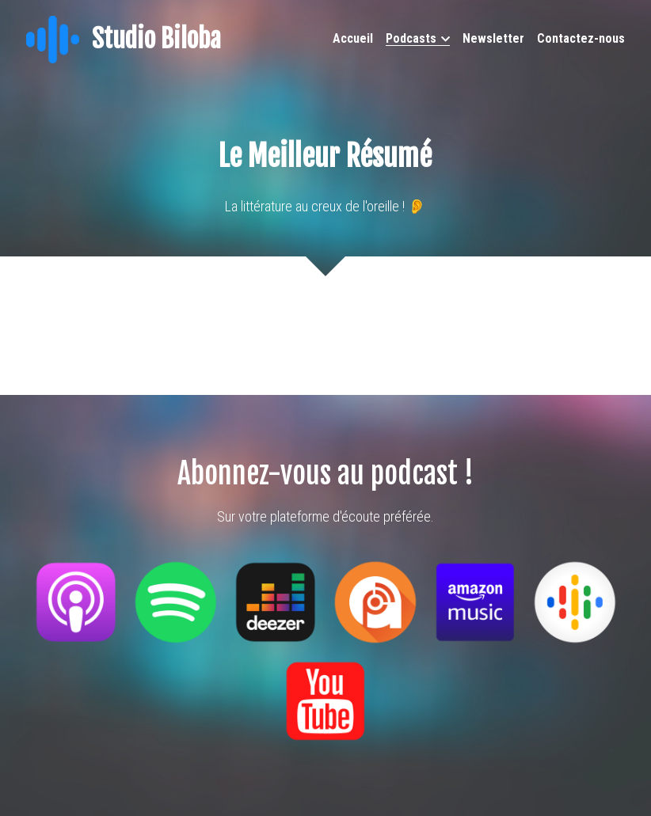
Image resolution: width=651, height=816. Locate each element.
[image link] (52, 38)
